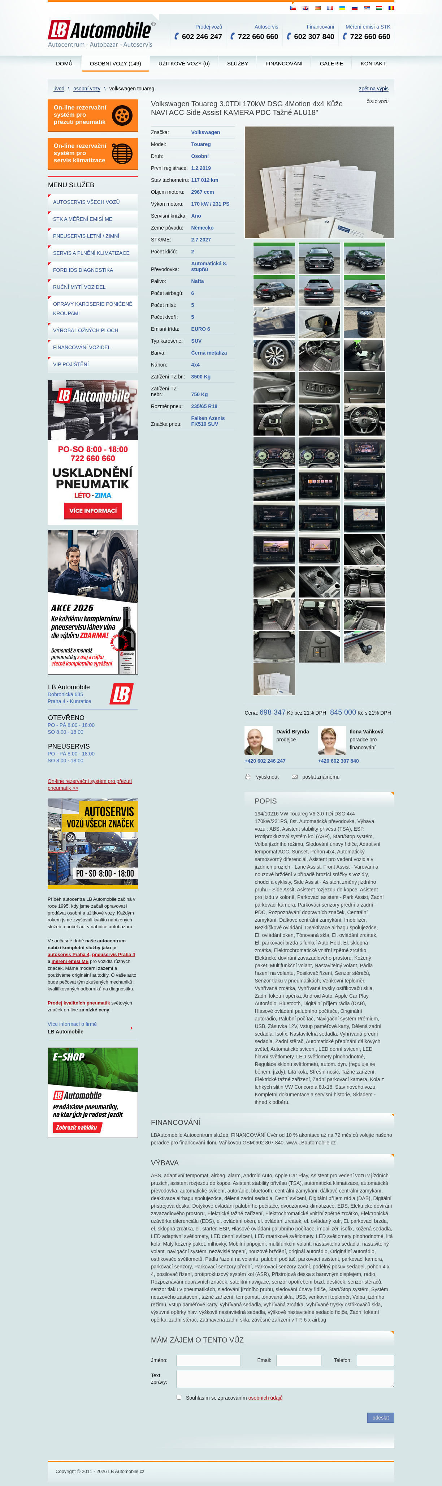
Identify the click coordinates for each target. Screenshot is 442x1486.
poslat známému (321, 777)
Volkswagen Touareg (132, 88)
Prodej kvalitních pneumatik (79, 1003)
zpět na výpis (374, 88)
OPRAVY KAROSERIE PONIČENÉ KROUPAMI (93, 308)
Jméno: (159, 1360)
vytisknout (267, 777)
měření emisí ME (70, 961)
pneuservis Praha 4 (113, 954)
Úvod (58, 88)
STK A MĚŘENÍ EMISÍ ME (82, 219)
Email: (264, 1360)
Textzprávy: (159, 1378)
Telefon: (343, 1360)
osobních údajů (265, 1398)
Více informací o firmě (72, 1028)
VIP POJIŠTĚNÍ (71, 364)
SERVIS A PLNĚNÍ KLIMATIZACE (91, 253)
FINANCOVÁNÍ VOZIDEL (81, 347)
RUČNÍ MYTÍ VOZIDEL (79, 287)
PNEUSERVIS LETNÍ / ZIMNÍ (86, 236)
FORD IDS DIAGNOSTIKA (83, 270)
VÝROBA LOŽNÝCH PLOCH (85, 330)
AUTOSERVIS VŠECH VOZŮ (86, 202)
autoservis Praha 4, (69, 954)
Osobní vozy (86, 88)
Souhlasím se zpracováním (234, 1398)
